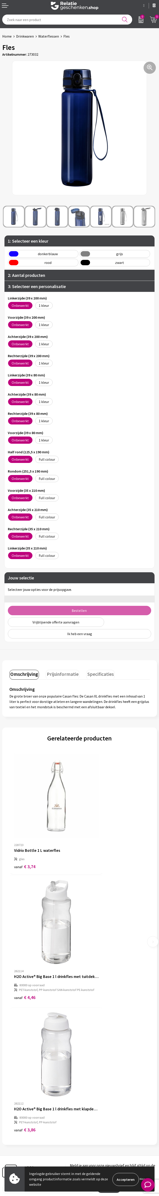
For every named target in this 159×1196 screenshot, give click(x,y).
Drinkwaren (25, 36)
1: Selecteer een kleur (28, 241)
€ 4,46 (94, 851)
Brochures (10, 1137)
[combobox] (67, 20)
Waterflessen (48, 36)
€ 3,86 (24, 960)
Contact (8, 1122)
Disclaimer (90, 1137)
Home (7, 36)
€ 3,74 (24, 842)
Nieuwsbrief (91, 1060)
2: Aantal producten (26, 275)
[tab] (23, 674)
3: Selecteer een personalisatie (37, 286)
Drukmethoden (93, 1075)
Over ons (88, 1053)
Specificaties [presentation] (97, 673)
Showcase (9, 1130)
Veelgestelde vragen (97, 1068)
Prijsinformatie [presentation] (60, 673)
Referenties (11, 1144)
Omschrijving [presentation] (23, 673)
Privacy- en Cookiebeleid (100, 1130)
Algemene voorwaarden (100, 1122)
